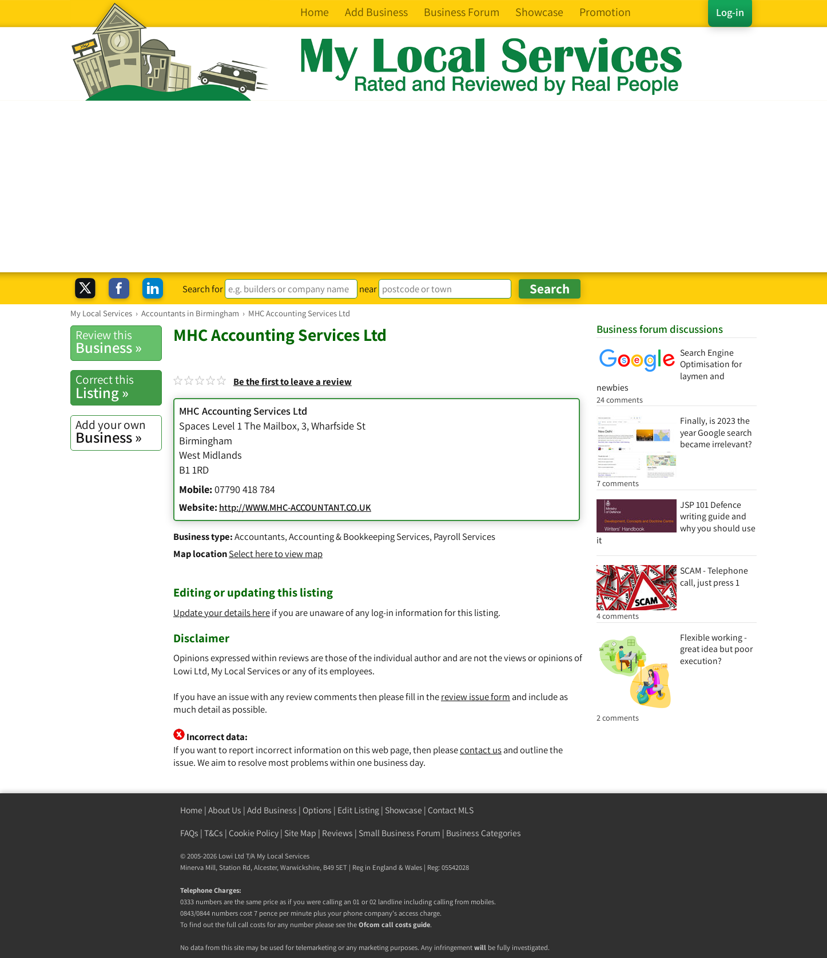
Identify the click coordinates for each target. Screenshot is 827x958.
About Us (224, 810)
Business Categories (483, 833)
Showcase (403, 810)
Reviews (337, 833)
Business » (118, 342)
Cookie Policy (254, 833)
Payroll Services (464, 536)
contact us (481, 750)
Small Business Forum (399, 833)
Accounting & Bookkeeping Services (359, 536)
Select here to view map (276, 553)
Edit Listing (358, 810)
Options (317, 810)
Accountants (259, 536)
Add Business (272, 810)
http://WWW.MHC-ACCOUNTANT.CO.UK (295, 507)
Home (191, 810)
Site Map (300, 833)
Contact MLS (451, 810)
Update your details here (221, 612)
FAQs (189, 833)
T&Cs (213, 833)
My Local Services (283, 856)
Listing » (118, 386)
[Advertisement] (413, 186)
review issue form (475, 696)
